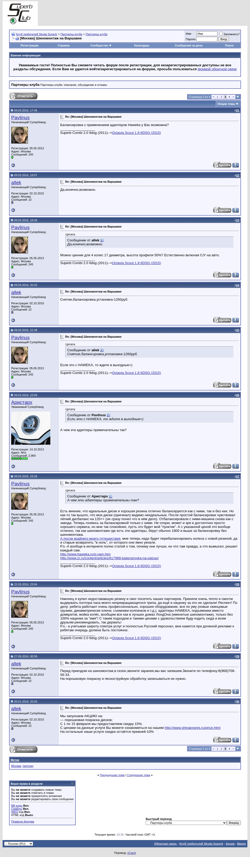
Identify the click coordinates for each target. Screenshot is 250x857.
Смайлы (16, 808)
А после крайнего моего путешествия (90, 538)
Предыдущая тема (112, 775)
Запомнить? (229, 34)
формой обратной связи (217, 69)
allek (16, 182)
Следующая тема (138, 775)
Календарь (142, 45)
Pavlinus (20, 117)
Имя (188, 33)
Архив (230, 843)
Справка (64, 45)
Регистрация (30, 45)
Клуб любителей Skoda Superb (36, 34)
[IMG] (14, 811)
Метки (15, 759)
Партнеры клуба (71, 34)
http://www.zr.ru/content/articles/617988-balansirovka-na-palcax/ (109, 558)
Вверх (241, 843)
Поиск (229, 45)
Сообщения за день (189, 45)
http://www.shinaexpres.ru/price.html (193, 728)
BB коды (16, 805)
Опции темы (226, 103)
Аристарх (21, 402)
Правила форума (22, 821)
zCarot (131, 852)
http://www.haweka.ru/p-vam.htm (85, 554)
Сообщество (101, 45)
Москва (16, 765)
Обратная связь (165, 843)
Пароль (191, 39)
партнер (28, 765)
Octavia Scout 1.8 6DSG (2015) (136, 133)
